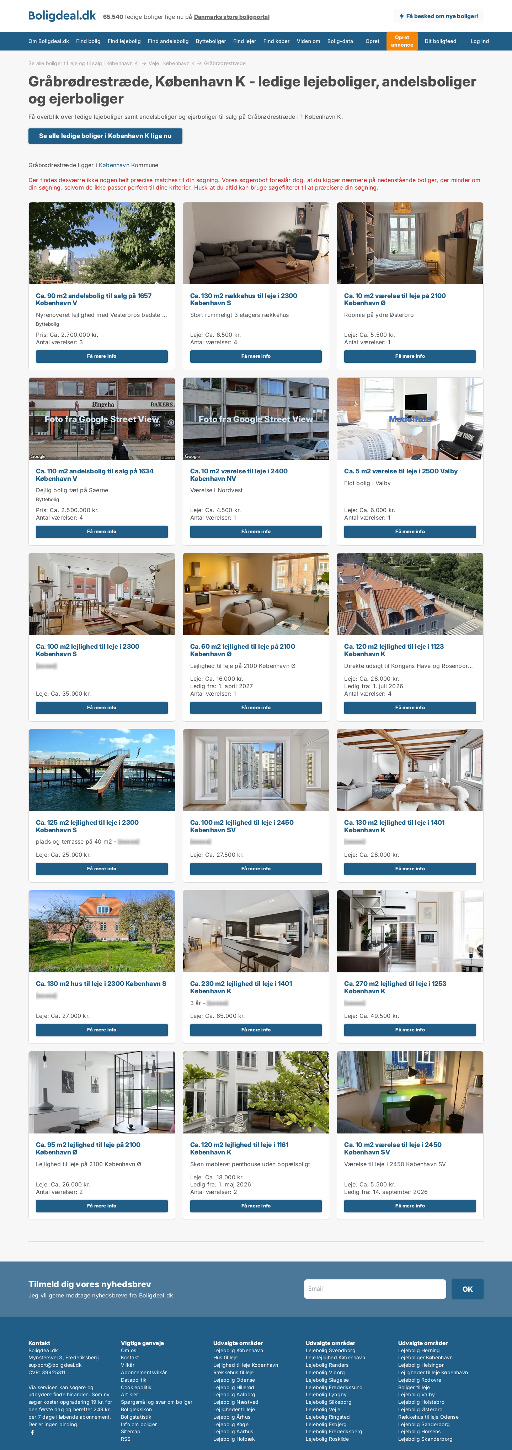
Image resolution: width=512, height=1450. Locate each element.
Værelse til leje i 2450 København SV (395, 1164)
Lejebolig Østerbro (420, 1409)
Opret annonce (402, 41)
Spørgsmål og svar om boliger (157, 1402)
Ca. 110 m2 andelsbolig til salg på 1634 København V (95, 474)
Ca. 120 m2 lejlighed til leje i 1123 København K (394, 650)
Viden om (308, 41)
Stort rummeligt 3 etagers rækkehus (239, 314)
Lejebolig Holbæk (234, 1439)
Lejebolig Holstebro (421, 1402)
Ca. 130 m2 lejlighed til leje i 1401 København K (394, 826)
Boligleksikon (136, 1409)
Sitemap (130, 1431)
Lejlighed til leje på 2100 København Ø (243, 665)
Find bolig (88, 41)
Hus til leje (225, 1357)
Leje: (196, 334)
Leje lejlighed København (335, 1357)
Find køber (276, 41)
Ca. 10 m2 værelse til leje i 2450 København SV (393, 1148)
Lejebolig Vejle (323, 1409)
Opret (372, 41)
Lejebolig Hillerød (234, 1387)
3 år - (209, 1002)
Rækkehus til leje (233, 1372)
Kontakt (130, 1357)
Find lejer (244, 41)
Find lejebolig (124, 41)
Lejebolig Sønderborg (424, 1424)
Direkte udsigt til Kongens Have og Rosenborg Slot (414, 665)
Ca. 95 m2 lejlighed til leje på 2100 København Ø (88, 1148)
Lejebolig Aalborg (234, 1394)
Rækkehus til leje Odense (428, 1417)
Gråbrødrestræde (225, 63)
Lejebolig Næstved (235, 1402)
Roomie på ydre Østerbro (379, 314)
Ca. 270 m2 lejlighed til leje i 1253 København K (395, 987)
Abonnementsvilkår (144, 1372)
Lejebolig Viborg (325, 1372)
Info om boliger (139, 1424)
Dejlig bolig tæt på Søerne (72, 490)
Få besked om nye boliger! (442, 16)
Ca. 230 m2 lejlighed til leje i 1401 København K (241, 987)
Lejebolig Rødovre (419, 1380)
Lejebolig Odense (234, 1380)
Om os (128, 1350)
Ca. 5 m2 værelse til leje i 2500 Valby (401, 471)
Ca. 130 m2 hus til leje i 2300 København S (101, 983)
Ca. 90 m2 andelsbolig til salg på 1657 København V (94, 299)
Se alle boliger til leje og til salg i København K (83, 63)
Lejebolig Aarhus (233, 1431)
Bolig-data (340, 41)
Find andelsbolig (168, 41)
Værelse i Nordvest (216, 490)
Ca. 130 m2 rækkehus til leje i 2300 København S (244, 299)
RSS (126, 1439)
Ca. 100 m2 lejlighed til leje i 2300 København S (87, 650)
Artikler (129, 1394)
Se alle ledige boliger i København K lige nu (105, 135)
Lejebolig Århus (231, 1417)
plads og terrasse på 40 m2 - (87, 841)
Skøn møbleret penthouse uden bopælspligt (250, 1164)
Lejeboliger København (425, 1357)
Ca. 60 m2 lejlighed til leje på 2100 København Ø (242, 650)
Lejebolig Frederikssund (334, 1387)
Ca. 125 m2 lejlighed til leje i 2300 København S (87, 826)
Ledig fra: (203, 686)
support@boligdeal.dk (55, 1365)
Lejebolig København (238, 1350)
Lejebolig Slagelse (327, 1380)
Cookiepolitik (136, 1387)
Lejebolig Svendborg (331, 1350)
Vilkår (127, 1365)
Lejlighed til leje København (245, 1365)
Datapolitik (133, 1380)
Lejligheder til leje (234, 1409)
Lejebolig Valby (416, 1394)
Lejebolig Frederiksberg (334, 1431)
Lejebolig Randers (327, 1365)
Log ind (480, 41)
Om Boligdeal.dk (48, 41)
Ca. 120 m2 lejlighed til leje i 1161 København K (239, 1148)
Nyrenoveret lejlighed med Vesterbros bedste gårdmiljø (112, 314)
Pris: (43, 334)
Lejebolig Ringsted (328, 1417)
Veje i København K (171, 63)
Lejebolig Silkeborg (329, 1402)
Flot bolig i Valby (367, 483)
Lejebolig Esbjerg (326, 1424)
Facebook (32, 1432)
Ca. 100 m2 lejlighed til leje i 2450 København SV (242, 826)
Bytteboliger (211, 41)
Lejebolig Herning (419, 1350)
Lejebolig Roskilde (327, 1439)
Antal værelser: (57, 342)
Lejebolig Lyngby (326, 1394)
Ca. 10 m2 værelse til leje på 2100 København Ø (395, 299)
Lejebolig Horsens (419, 1431)
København (114, 165)
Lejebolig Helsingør (421, 1365)
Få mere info (101, 356)
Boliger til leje (414, 1387)
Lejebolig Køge (231, 1424)
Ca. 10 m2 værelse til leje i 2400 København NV (239, 474)
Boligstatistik (136, 1417)
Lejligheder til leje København (433, 1372)
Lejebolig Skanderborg (425, 1439)
